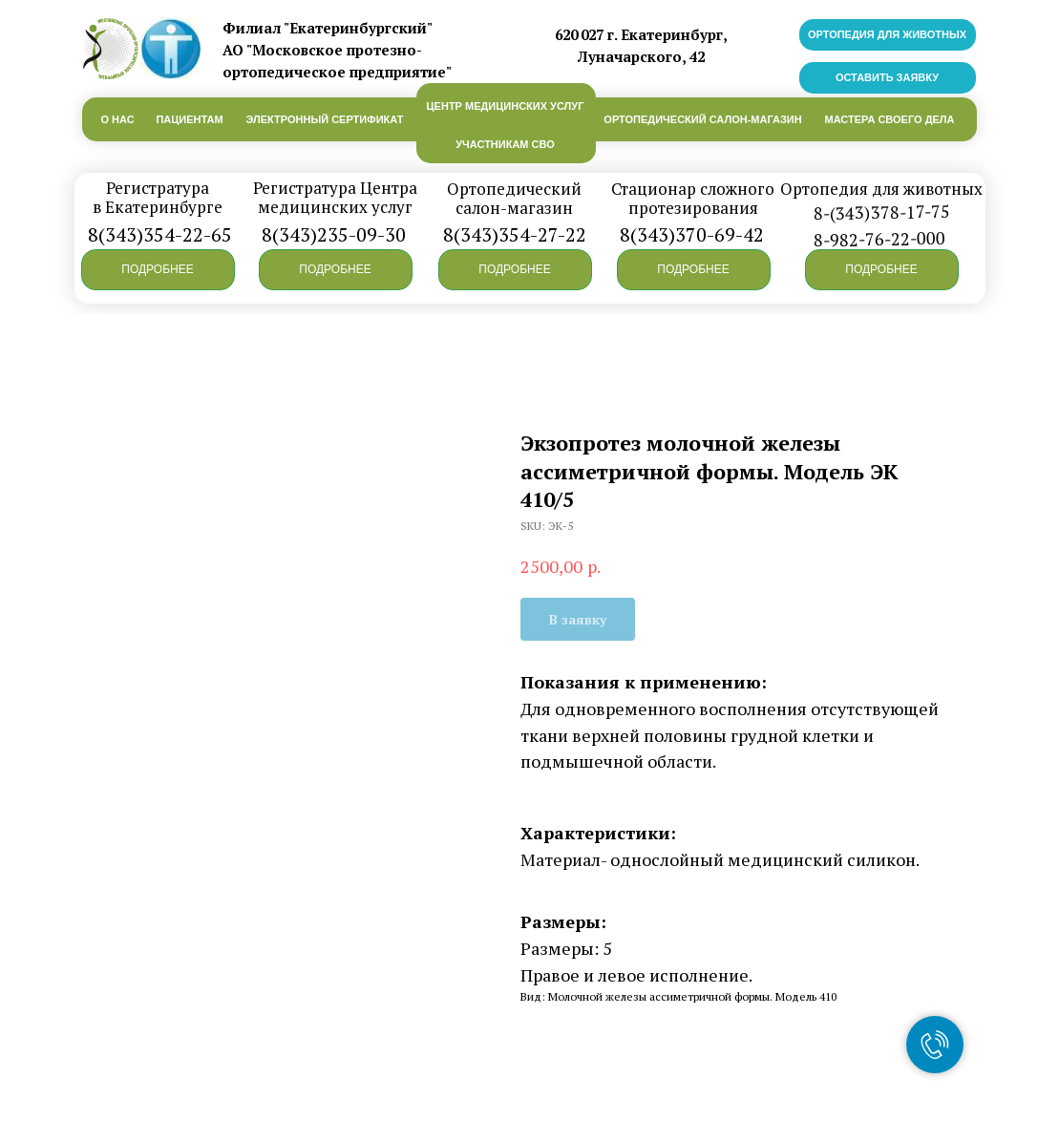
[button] (158, 269)
